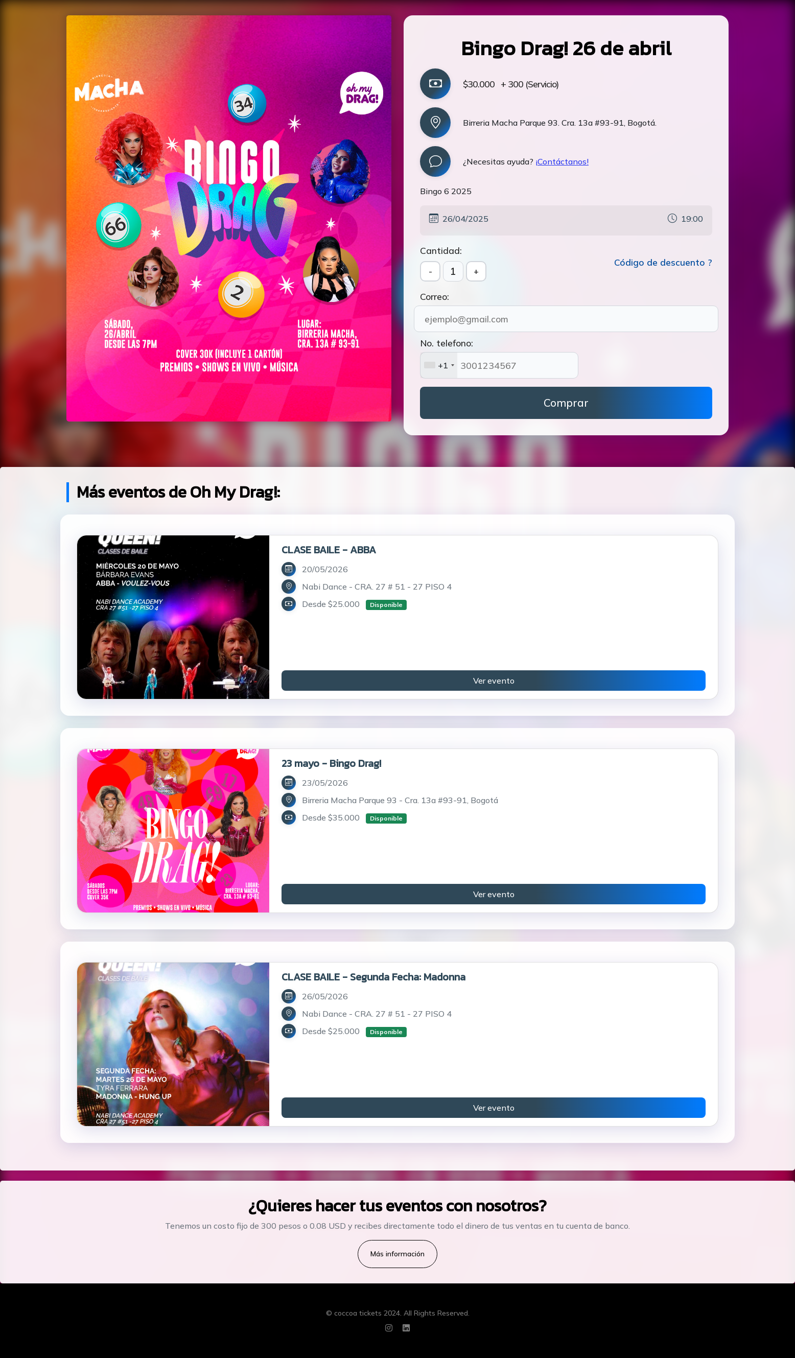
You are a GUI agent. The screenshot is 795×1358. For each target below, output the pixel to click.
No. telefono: (446, 342)
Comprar (566, 402)
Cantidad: (441, 250)
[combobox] (438, 365)
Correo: (434, 296)
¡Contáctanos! (562, 161)
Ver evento (494, 680)
